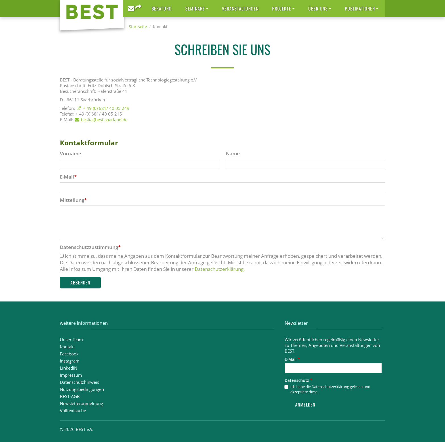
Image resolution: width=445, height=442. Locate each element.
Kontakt (67, 346)
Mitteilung (73, 200)
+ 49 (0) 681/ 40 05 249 (106, 108)
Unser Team (71, 339)
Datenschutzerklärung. (220, 269)
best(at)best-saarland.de (104, 119)
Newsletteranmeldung (81, 403)
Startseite (138, 26)
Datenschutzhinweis (79, 382)
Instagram (69, 361)
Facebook (69, 354)
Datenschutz (298, 380)
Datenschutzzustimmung (90, 247)
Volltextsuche (73, 410)
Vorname (70, 153)
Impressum (71, 375)
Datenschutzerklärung (330, 386)
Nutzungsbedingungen (82, 389)
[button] (197, 8)
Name (233, 153)
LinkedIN (68, 368)
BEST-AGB (70, 396)
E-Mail (68, 176)
